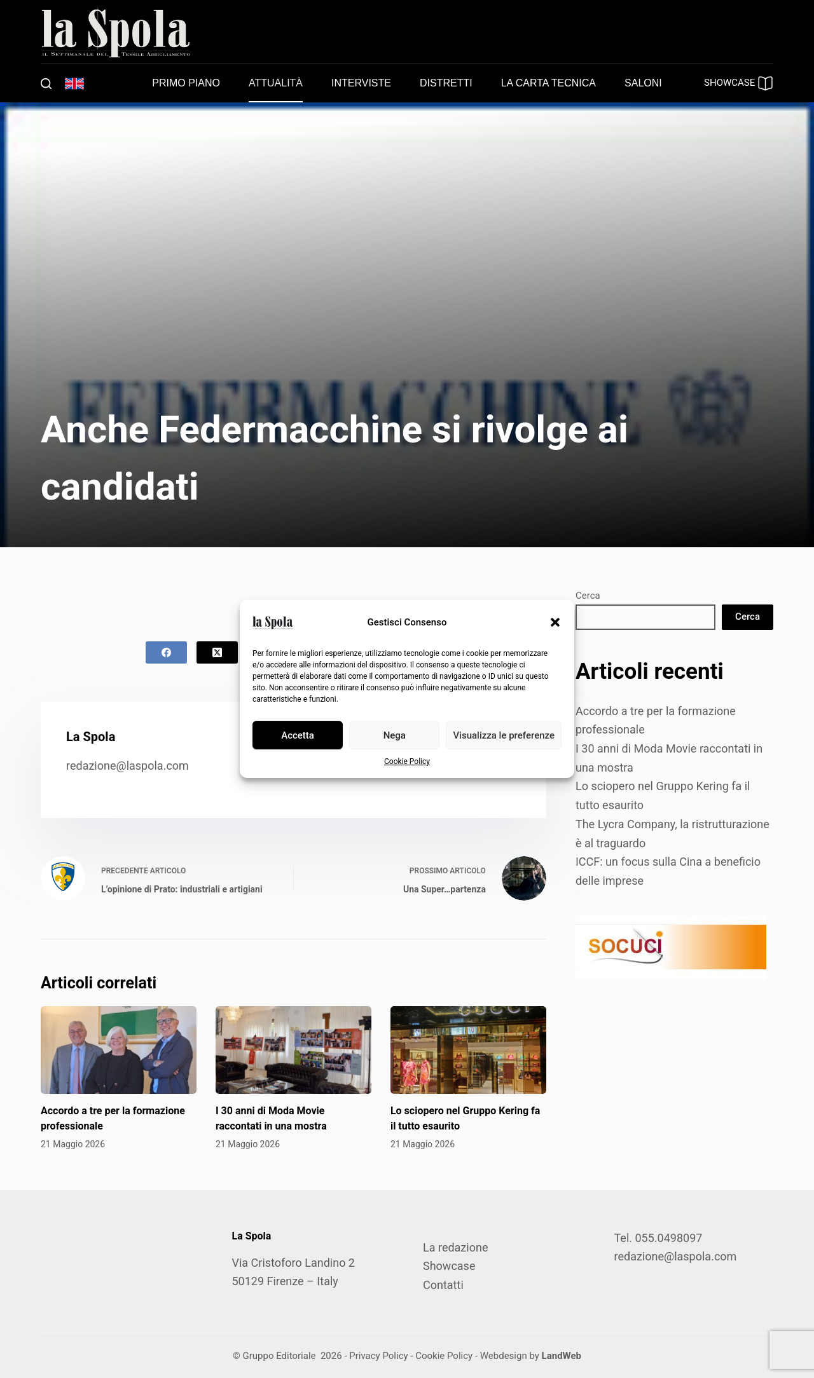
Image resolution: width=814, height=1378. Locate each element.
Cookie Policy (407, 761)
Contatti (443, 1285)
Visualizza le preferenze (504, 735)
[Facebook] (166, 652)
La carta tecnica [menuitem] (548, 83)
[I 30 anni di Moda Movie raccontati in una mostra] (293, 1050)
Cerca (588, 595)
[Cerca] (46, 83)
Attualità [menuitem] (276, 83)
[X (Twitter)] (217, 652)
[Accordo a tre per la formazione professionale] (119, 1050)
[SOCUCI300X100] (671, 946)
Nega (394, 735)
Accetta (297, 735)
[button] (555, 622)
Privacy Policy (378, 1355)
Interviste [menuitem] (361, 83)
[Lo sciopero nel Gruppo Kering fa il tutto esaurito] (468, 1050)
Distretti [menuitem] (446, 83)
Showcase (449, 1265)
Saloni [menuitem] (643, 83)
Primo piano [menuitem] (186, 83)
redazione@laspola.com (127, 765)
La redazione (455, 1247)
